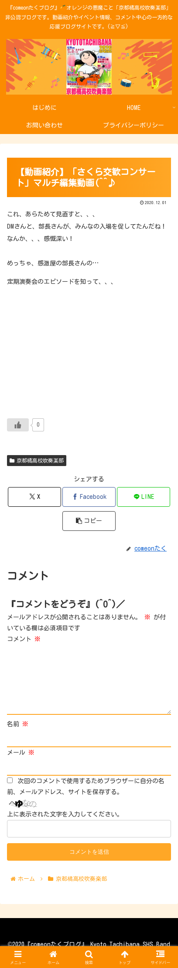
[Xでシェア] (34, 497)
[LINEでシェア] (143, 497)
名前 (17, 724)
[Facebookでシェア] (89, 497)
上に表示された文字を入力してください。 (65, 814)
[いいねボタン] (18, 424)
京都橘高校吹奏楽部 (37, 460)
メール (20, 752)
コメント (24, 639)
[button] (89, 521)
